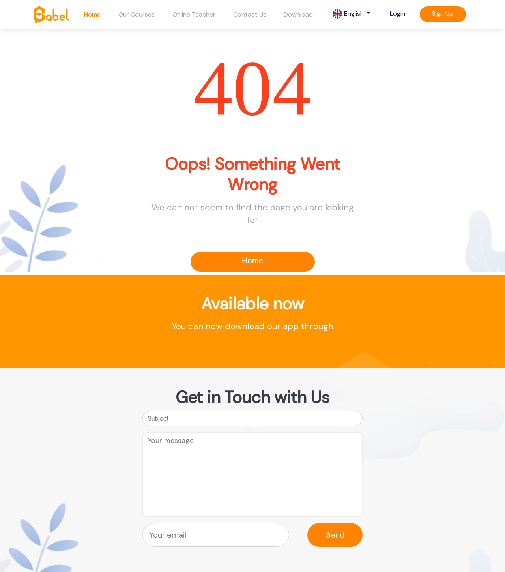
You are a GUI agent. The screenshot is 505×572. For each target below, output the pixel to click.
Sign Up (442, 13)
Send (335, 535)
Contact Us (249, 14)
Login (397, 13)
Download (298, 14)
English (349, 14)
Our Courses (136, 14)
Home (92, 14)
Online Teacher (193, 14)
